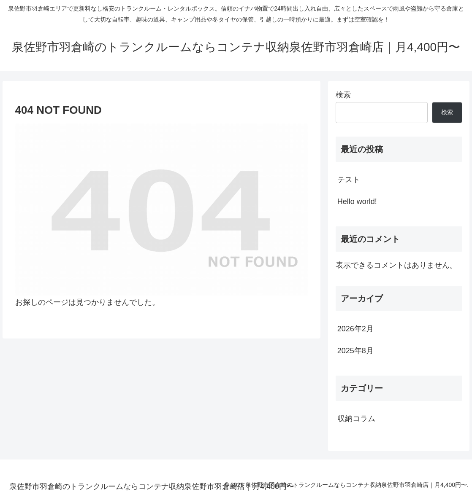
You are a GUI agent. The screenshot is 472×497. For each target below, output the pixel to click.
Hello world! (357, 201)
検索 (343, 95)
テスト (348, 179)
